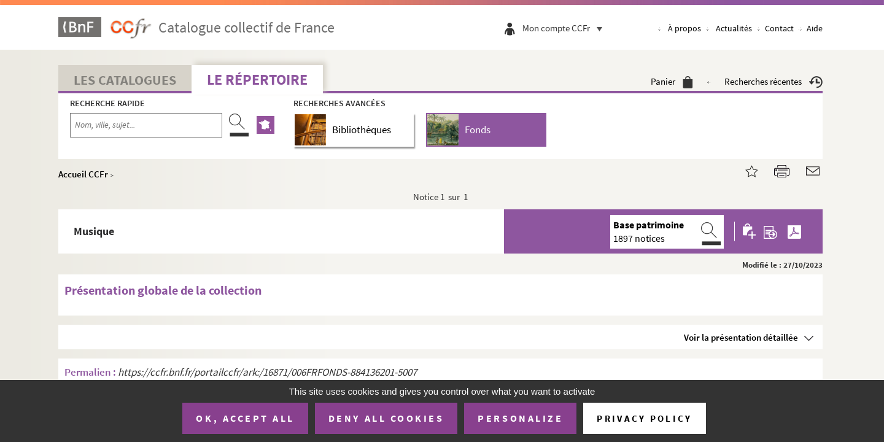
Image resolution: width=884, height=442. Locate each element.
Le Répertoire (257, 79)
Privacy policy (644, 418)
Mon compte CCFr (565, 27)
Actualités (734, 28)
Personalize (520, 418)
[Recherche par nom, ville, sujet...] (146, 125)
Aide (815, 28)
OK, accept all (245, 418)
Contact (779, 28)
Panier (672, 81)
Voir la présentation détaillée (741, 337)
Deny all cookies (386, 418)
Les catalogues (125, 79)
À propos (684, 28)
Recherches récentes (773, 81)
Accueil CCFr (83, 174)
